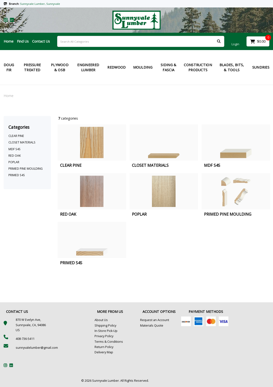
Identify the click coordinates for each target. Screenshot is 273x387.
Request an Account (154, 320)
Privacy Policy (104, 336)
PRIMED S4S (16, 175)
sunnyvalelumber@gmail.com (37, 348)
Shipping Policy (105, 325)
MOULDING (142, 67)
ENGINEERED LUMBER (88, 67)
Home (9, 41)
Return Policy (104, 347)
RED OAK (14, 156)
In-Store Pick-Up (106, 331)
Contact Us (41, 41)
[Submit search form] (219, 41)
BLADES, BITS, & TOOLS (231, 67)
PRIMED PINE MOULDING (25, 169)
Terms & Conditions (109, 342)
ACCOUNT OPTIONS (159, 312)
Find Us (23, 41)
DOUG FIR (9, 67)
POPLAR (13, 162)
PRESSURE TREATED (32, 67)
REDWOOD (116, 67)
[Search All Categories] (140, 41)
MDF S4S (14, 149)
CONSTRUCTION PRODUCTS (198, 67)
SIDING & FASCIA (168, 67)
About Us (101, 320)
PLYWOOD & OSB (59, 67)
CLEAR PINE (16, 136)
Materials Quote (151, 325)
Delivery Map (104, 352)
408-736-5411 (25, 339)
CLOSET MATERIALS (21, 142)
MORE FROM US (110, 312)
